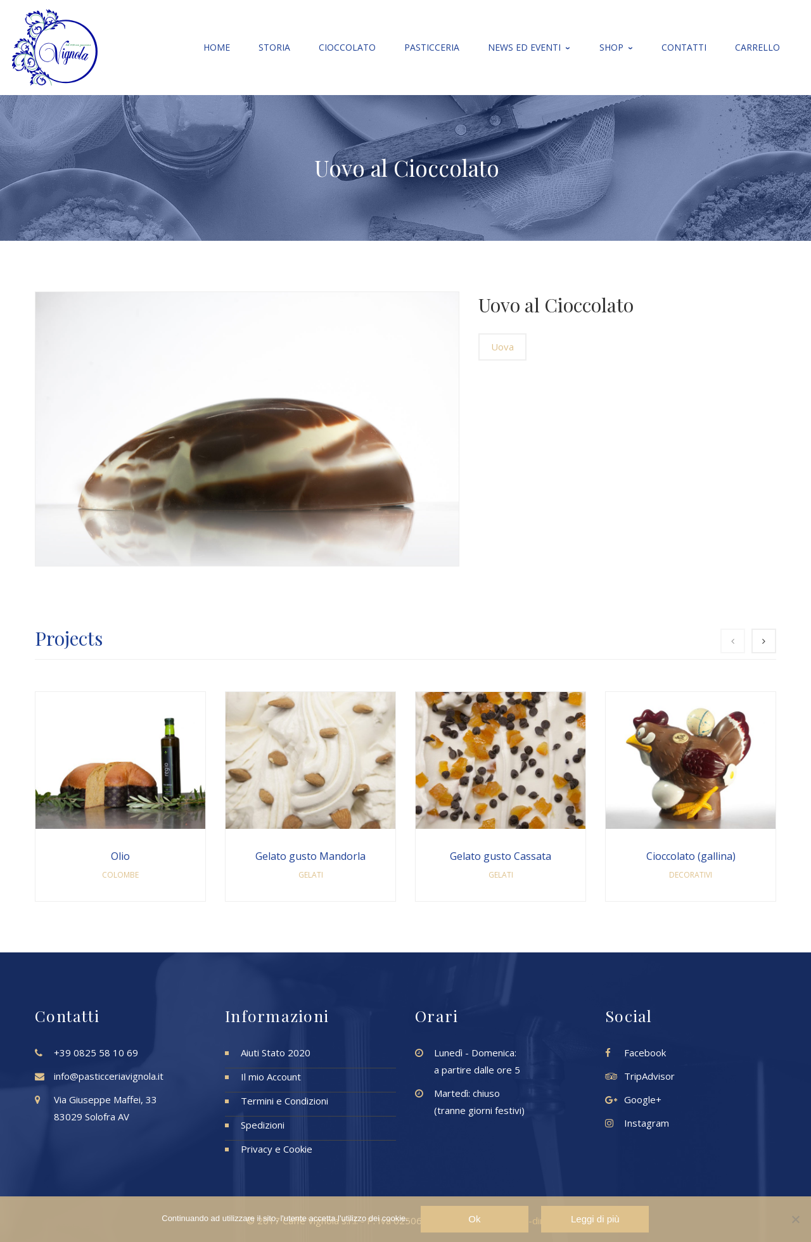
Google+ (642, 1099)
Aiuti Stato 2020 (275, 1052)
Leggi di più (595, 1218)
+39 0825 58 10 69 (96, 1052)
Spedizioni (262, 1124)
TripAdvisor (649, 1076)
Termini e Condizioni (284, 1100)
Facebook (645, 1052)
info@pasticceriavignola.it (108, 1076)
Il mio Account (271, 1076)
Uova (502, 346)
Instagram (646, 1123)
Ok (475, 1218)
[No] (795, 1219)
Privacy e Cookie (276, 1149)
